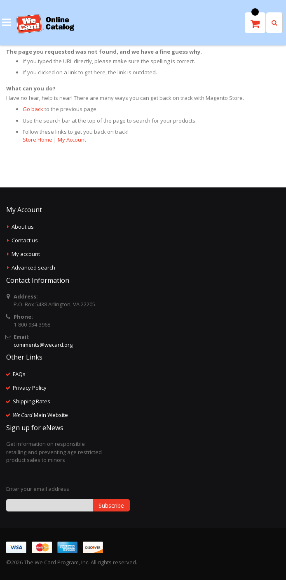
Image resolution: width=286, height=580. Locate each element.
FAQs (19, 374)
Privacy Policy (30, 387)
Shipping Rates (31, 401)
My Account (72, 139)
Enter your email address (37, 488)
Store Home (37, 139)
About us (23, 226)
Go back (33, 109)
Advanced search (33, 267)
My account (26, 254)
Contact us (25, 240)
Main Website (40, 415)
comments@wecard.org (43, 344)
